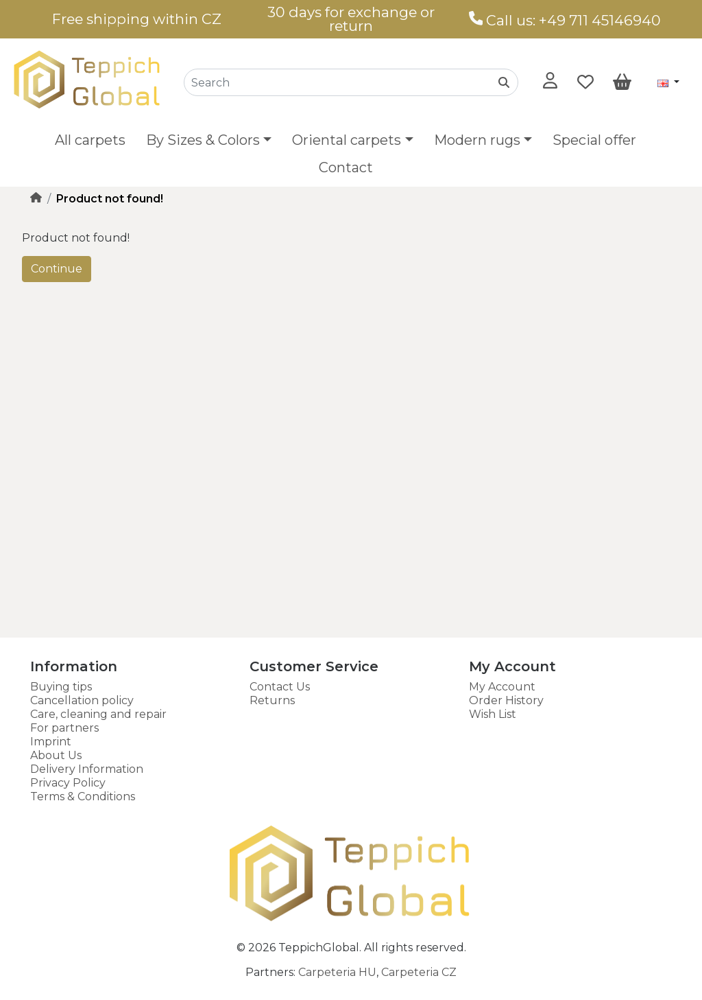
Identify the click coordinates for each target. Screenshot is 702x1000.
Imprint (50, 741)
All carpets (90, 140)
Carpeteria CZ (419, 972)
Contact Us (280, 686)
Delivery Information (86, 769)
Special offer (594, 140)
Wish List (492, 714)
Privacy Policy (68, 782)
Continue (56, 268)
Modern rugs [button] (477, 140)
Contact (346, 167)
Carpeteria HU (337, 972)
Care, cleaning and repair (98, 714)
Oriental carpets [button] (346, 140)
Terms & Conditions (82, 796)
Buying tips (61, 686)
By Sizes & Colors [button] (203, 140)
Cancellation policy (82, 700)
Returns (272, 700)
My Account (502, 686)
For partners (64, 727)
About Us (56, 755)
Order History (506, 700)
